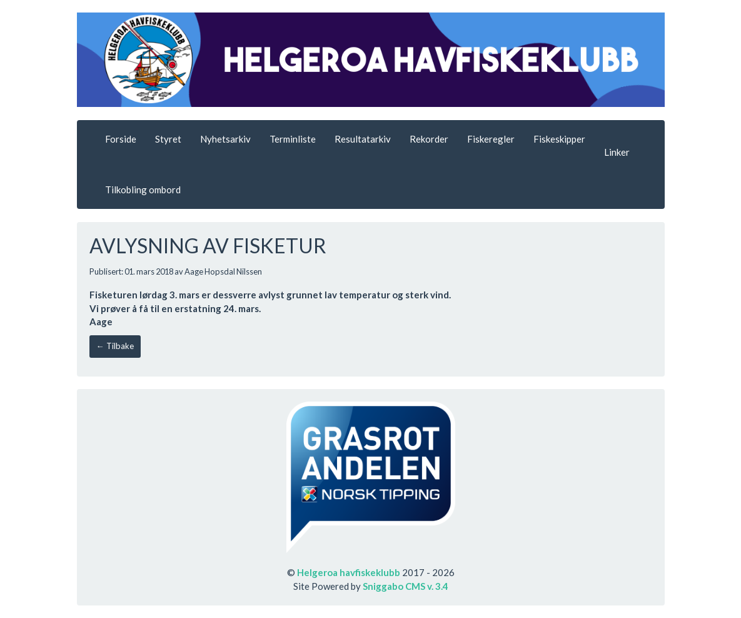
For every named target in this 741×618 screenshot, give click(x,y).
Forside (120, 138)
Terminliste (293, 138)
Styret (168, 138)
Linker (617, 152)
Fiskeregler (491, 138)
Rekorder (429, 138)
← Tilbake (115, 346)
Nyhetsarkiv (225, 138)
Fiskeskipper (559, 138)
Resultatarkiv (363, 138)
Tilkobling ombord (143, 189)
